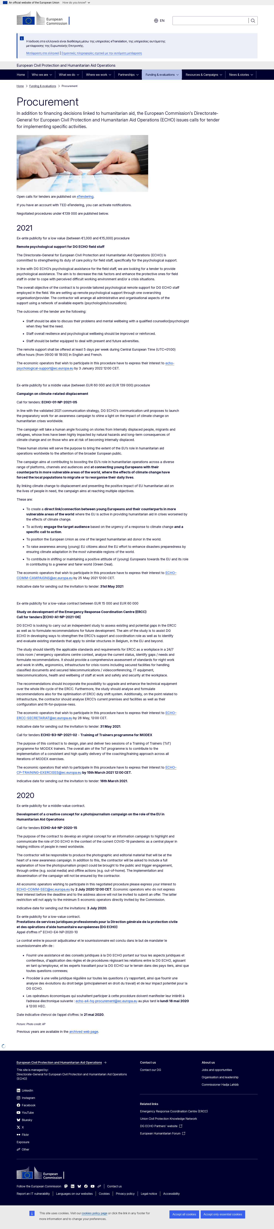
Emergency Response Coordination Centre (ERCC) (174, 1111)
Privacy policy (125, 1193)
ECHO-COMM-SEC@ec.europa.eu (43, 889)
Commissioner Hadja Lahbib (220, 1084)
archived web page (83, 1032)
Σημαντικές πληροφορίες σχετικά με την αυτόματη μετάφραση (102, 53)
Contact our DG (150, 1070)
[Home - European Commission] (46, 18)
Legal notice (149, 1193)
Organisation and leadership (220, 1077)
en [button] (159, 20)
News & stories (239, 74)
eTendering (85, 196)
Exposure (23, 1142)
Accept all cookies (184, 1214)
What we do (67, 74)
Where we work (96, 74)
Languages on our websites (74, 1193)
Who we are (40, 74)
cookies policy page (95, 1213)
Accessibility (171, 1193)
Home (21, 74)
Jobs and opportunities (217, 1070)
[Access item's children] (52, 74)
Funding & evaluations (160, 74)
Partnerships (126, 74)
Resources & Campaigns (202, 74)
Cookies (104, 1193)
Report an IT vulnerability (33, 1193)
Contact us (114, 1186)
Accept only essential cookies (223, 1214)
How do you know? (76, 2)
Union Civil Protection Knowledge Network (168, 1118)
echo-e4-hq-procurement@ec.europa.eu (106, 1001)
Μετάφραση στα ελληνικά (42, 53)
